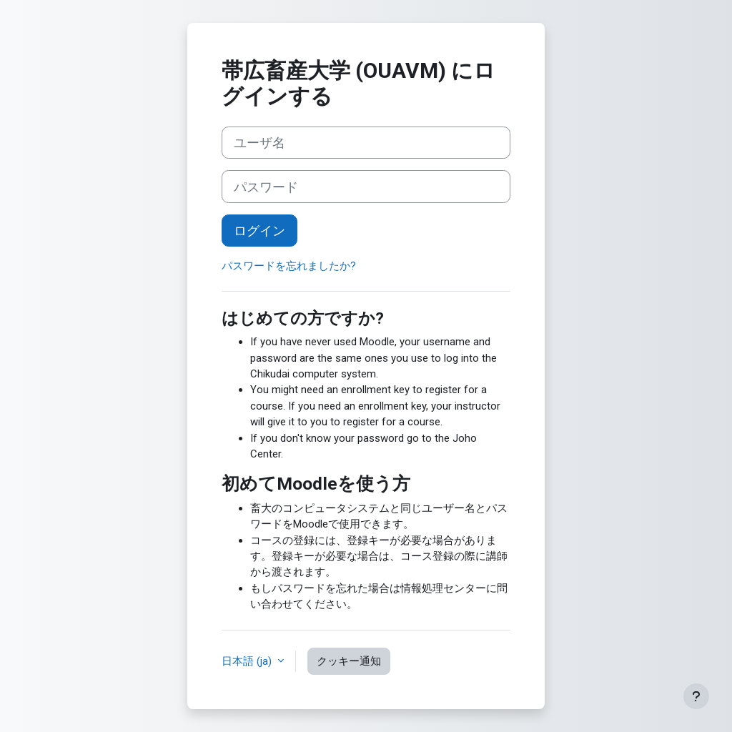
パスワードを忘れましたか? (289, 265)
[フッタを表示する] (696, 696)
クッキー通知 (349, 661)
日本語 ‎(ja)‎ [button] (248, 661)
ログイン (259, 230)
